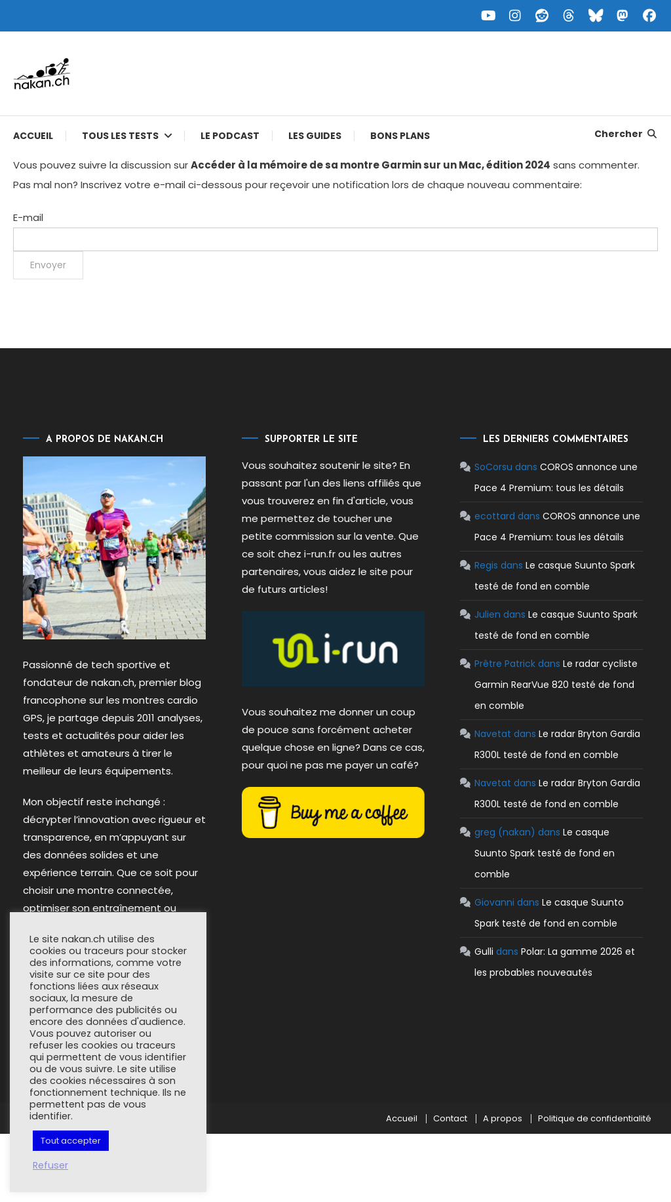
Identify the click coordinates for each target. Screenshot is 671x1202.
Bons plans (400, 135)
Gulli (483, 951)
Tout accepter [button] (71, 1140)
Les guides (314, 135)
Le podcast (230, 135)
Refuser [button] (50, 1165)
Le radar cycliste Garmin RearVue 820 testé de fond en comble (556, 684)
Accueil (33, 135)
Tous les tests (120, 135)
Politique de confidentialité (594, 1118)
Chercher (626, 133)
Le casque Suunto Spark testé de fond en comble (544, 853)
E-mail (28, 217)
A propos (502, 1118)
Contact (450, 1118)
